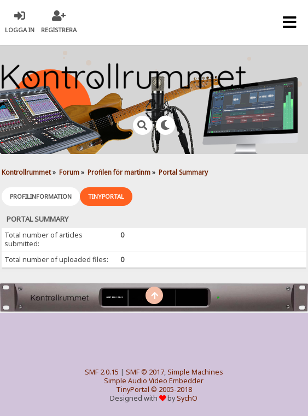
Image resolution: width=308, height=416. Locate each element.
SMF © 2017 (145, 372)
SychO (187, 398)
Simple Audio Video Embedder (154, 380)
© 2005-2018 (171, 389)
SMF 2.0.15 (102, 372)
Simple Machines (195, 372)
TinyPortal (132, 389)
